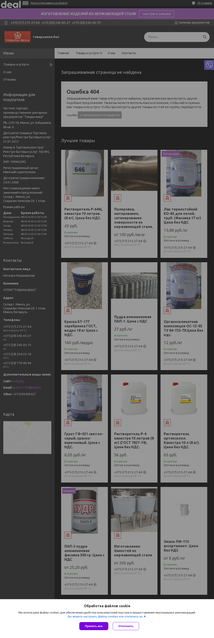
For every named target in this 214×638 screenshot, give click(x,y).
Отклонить (125, 626)
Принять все (94, 626)
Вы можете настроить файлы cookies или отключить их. (105, 616)
